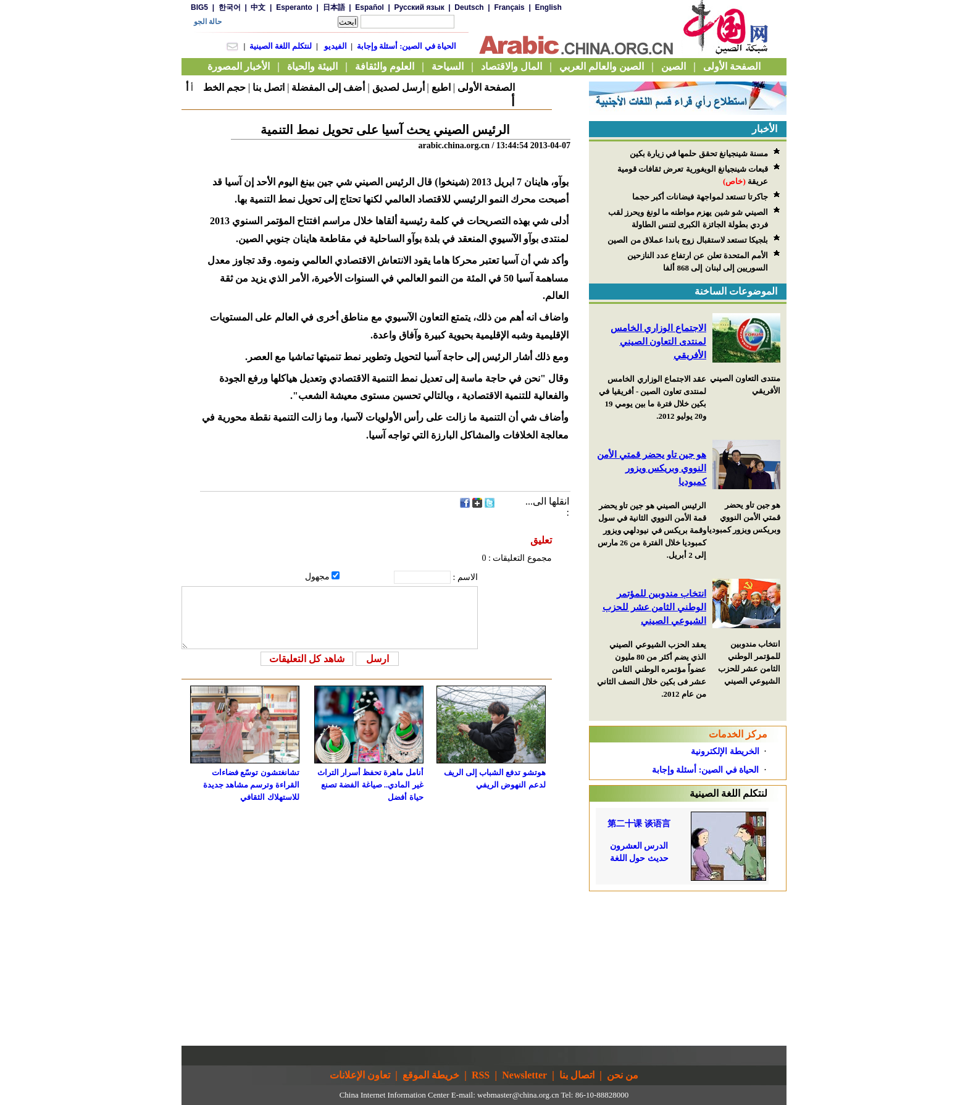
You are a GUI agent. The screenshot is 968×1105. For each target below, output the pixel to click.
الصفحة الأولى (486, 87)
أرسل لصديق (398, 87)
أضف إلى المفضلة (328, 87)
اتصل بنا (268, 87)
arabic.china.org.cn (454, 145)
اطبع (441, 87)
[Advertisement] (688, 968)
